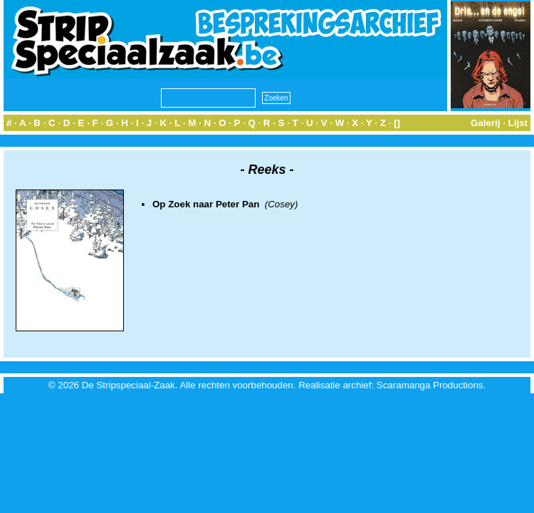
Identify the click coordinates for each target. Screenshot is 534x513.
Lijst (518, 123)
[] (397, 123)
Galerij (486, 123)
